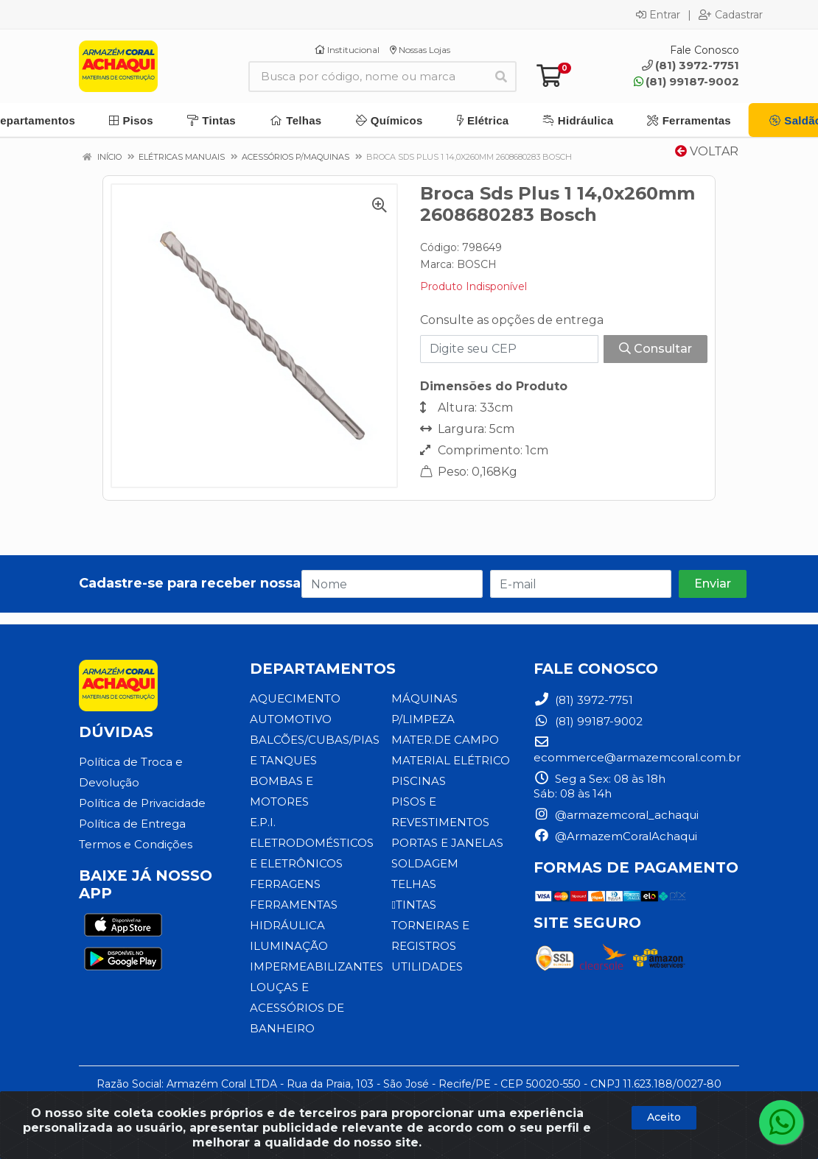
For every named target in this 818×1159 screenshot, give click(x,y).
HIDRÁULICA (287, 925)
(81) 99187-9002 (686, 81)
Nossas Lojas (420, 49)
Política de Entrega (132, 824)
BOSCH (477, 264)
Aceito (664, 1117)
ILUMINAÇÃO (289, 946)
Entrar (658, 15)
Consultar (655, 349)
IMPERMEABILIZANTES (316, 966)
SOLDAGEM (424, 863)
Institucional (347, 49)
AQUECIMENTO (295, 698)
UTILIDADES (427, 966)
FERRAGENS (285, 884)
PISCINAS (418, 781)
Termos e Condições (135, 844)
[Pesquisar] (501, 76)
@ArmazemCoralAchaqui (615, 836)
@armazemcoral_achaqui (616, 815)
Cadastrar (731, 15)
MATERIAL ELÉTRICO (450, 760)
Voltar (706, 151)
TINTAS (413, 905)
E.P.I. (263, 822)
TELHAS (413, 884)
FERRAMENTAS (294, 905)
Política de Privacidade (142, 803)
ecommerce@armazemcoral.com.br (637, 750)
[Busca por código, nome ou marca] (367, 76)
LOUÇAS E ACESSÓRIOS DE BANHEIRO (297, 1007)
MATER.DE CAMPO (445, 740)
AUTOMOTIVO (291, 719)
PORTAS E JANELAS (447, 843)
